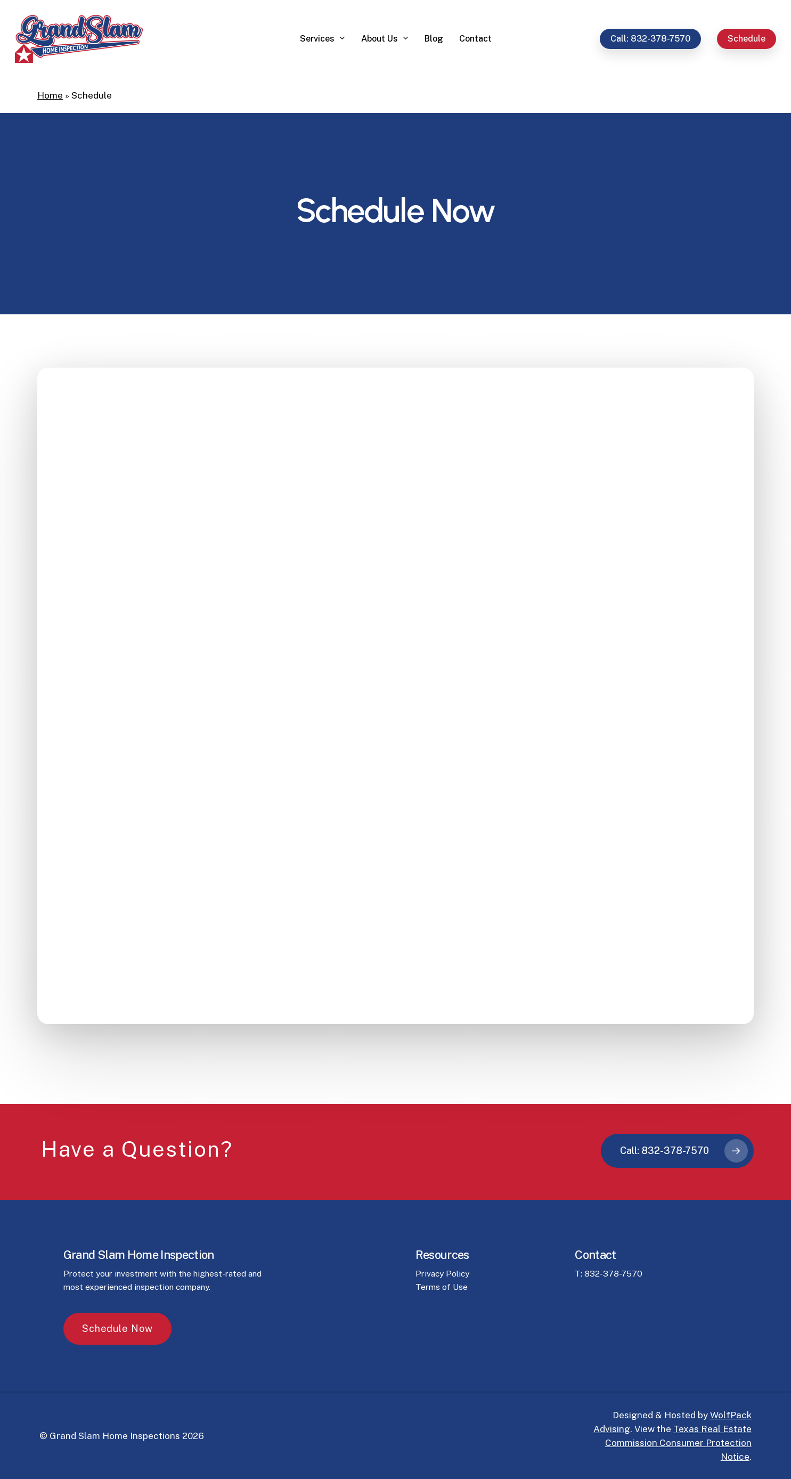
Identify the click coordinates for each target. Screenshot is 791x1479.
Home (50, 95)
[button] (117, 1377)
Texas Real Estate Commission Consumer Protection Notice (678, 1443)
